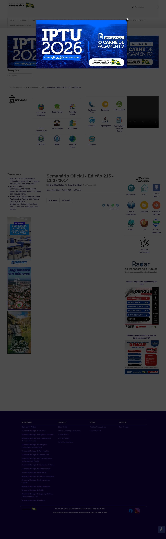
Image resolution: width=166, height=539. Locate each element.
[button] (127, 20)
